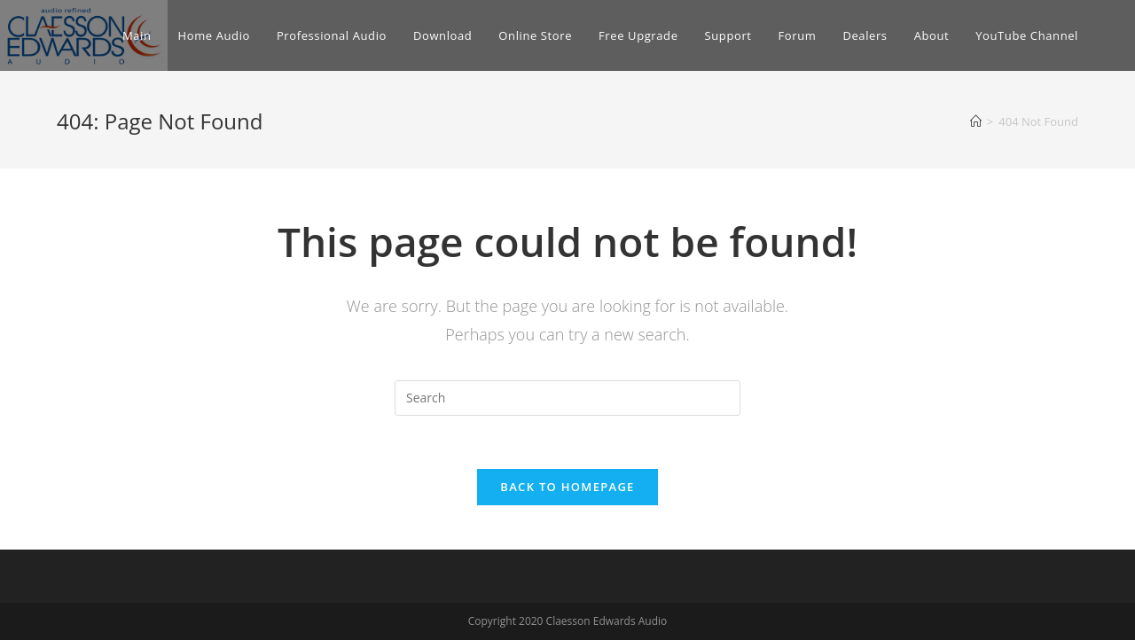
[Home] (976, 121)
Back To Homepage (567, 487)
